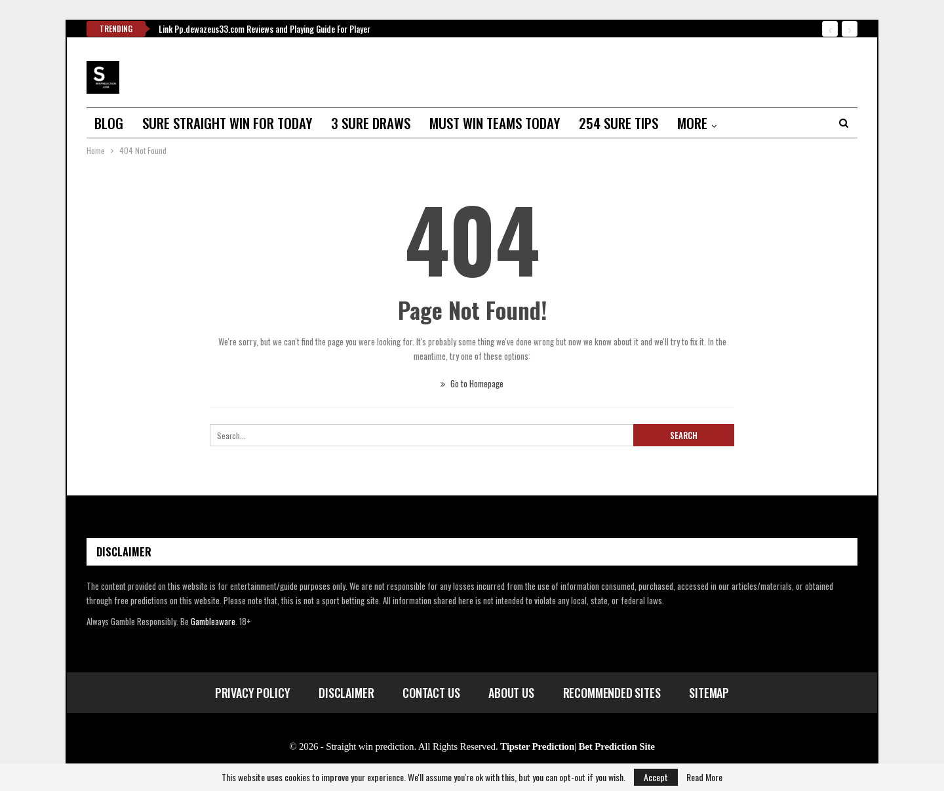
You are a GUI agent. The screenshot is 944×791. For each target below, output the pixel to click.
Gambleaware (213, 621)
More (692, 123)
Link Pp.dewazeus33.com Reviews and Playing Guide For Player (264, 28)
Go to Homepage (472, 383)
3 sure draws (370, 123)
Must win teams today (494, 123)
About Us (511, 692)
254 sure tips (618, 123)
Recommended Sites (612, 692)
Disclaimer (346, 692)
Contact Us (431, 692)
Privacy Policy (252, 692)
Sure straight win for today (227, 123)
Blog (108, 123)
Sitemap (709, 692)
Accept (656, 777)
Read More (704, 777)
